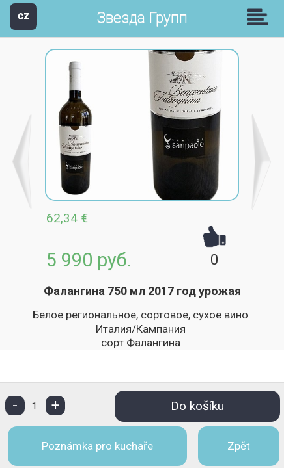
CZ (23, 16)
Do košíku (197, 405)
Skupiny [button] (260, 16)
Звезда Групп (142, 18)
